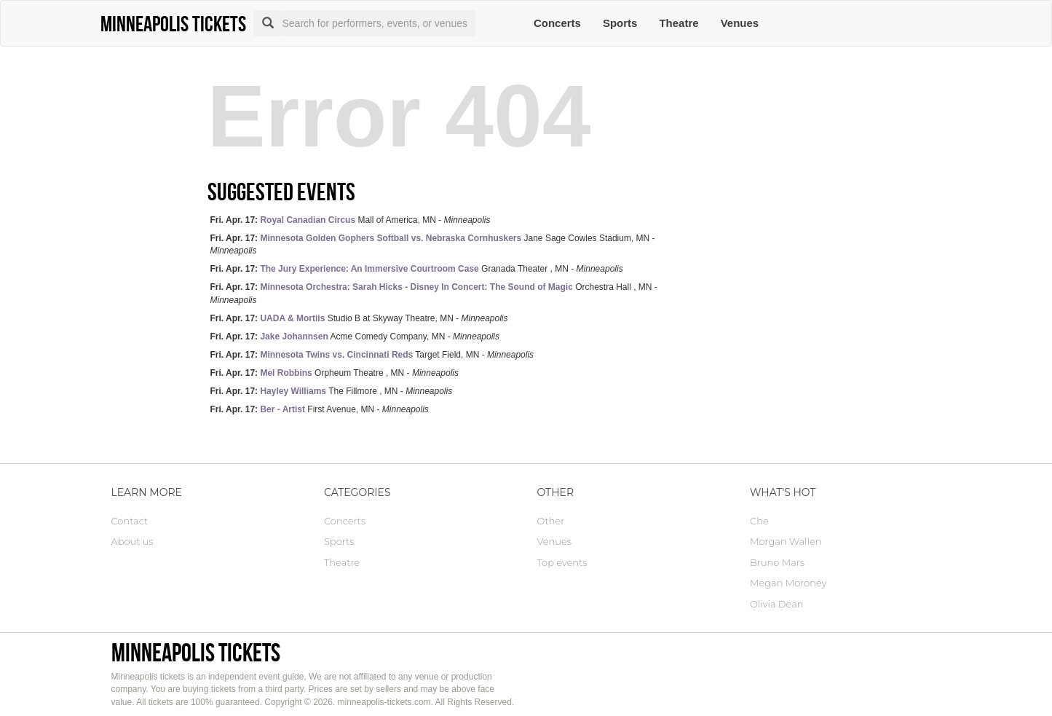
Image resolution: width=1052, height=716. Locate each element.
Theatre (678, 23)
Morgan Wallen (785, 541)
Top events (562, 562)
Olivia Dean (777, 604)
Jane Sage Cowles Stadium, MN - (432, 244)
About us (132, 541)
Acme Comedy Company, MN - (355, 336)
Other (551, 521)
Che (759, 521)
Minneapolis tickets (195, 652)
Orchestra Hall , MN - (433, 293)
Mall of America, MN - (350, 220)
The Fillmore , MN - (331, 391)
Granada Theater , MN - (416, 269)
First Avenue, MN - (319, 409)
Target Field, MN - (372, 355)
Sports (620, 23)
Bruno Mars (777, 562)
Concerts (557, 23)
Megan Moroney (788, 583)
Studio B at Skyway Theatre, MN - (359, 318)
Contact (130, 521)
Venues (740, 23)
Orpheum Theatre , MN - (334, 373)
